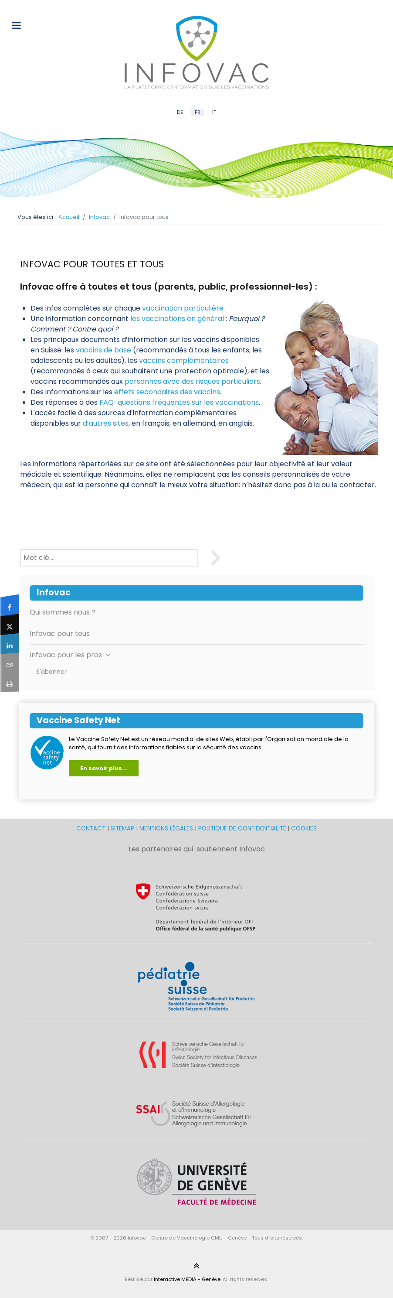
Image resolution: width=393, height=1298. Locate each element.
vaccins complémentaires (184, 360)
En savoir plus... (103, 768)
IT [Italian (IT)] (214, 112)
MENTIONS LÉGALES (166, 828)
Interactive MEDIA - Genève (187, 1279)
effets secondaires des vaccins (167, 392)
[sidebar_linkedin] (9, 643)
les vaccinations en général (177, 319)
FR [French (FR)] (197, 112)
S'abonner (51, 671)
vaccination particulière (183, 308)
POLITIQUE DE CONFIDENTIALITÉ (242, 828)
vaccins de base (103, 350)
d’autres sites (106, 423)
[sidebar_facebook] (9, 605)
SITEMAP (123, 828)
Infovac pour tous (60, 634)
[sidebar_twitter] (9, 624)
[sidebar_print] (9, 682)
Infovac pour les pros (70, 655)
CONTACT (91, 828)
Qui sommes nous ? (62, 612)
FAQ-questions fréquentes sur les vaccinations (179, 402)
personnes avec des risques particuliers (192, 381)
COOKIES (304, 828)
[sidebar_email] (9, 662)
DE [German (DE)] (180, 112)
